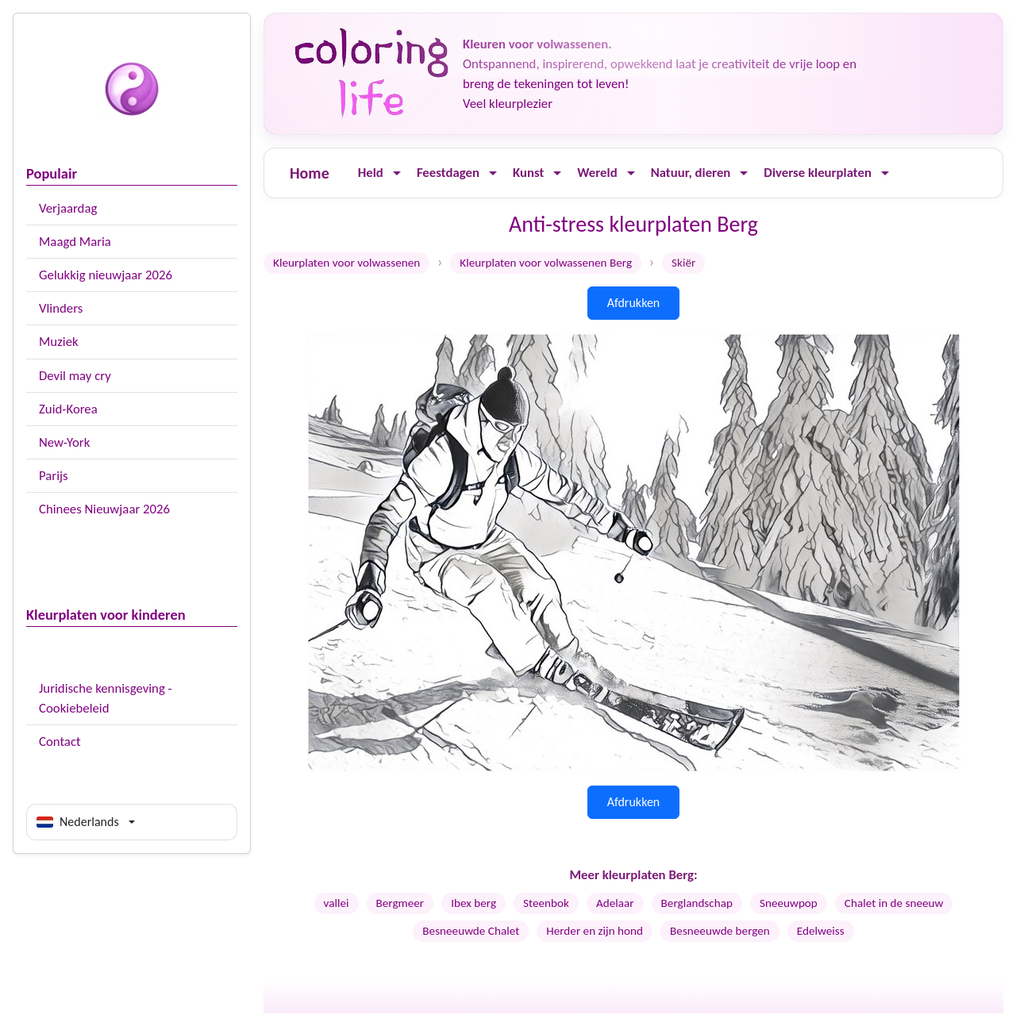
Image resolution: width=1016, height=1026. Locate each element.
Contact (60, 741)
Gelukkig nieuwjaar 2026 (105, 275)
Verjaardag (68, 208)
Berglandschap (697, 903)
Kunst (528, 172)
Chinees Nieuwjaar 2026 (104, 509)
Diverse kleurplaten (818, 172)
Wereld (597, 172)
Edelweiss (821, 931)
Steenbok (546, 903)
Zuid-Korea (68, 409)
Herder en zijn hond (594, 931)
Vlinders (61, 308)
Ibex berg (473, 903)
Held (370, 172)
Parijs (53, 475)
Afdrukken (633, 302)
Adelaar (615, 903)
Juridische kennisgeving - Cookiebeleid (105, 698)
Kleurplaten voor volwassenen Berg (546, 263)
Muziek (59, 341)
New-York (64, 442)
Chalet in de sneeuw (894, 903)
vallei (336, 903)
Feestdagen (448, 172)
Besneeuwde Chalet (470, 931)
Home (309, 173)
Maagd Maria (75, 241)
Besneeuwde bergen (720, 931)
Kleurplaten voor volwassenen (346, 263)
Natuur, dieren (691, 172)
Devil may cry (75, 375)
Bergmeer (400, 903)
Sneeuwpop (789, 903)
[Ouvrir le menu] (396, 173)
